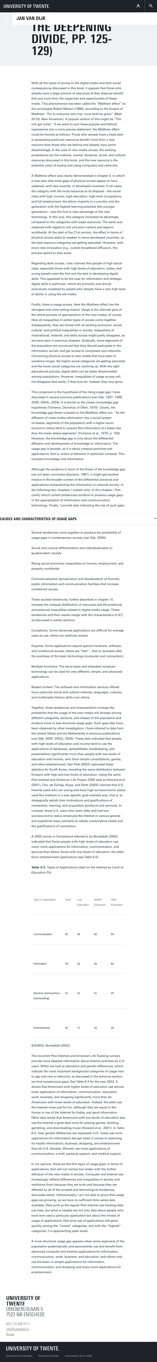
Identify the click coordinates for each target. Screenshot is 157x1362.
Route (10, 1334)
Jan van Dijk (30, 18)
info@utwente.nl (17, 1329)
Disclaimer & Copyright (19, 1355)
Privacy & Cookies (48, 1355)
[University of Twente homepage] (26, 6)
